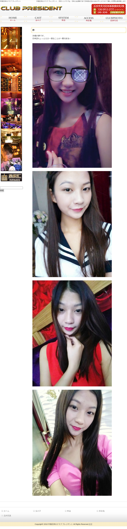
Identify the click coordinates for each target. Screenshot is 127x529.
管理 (90, 524)
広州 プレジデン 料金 (63, 19)
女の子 (38, 511)
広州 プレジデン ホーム (12, 19)
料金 (69, 511)
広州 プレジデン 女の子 (38, 19)
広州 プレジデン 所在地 (89, 19)
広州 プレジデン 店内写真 (114, 19)
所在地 (102, 511)
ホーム (6, 511)
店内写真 (7, 516)
